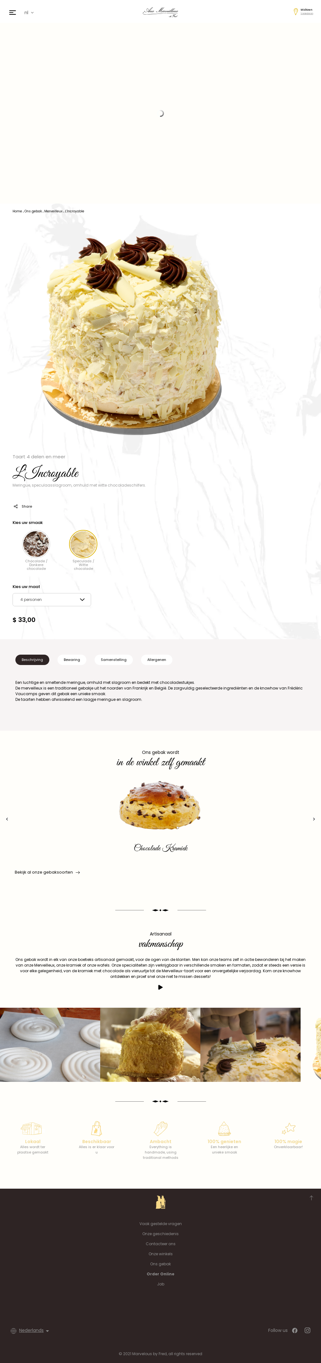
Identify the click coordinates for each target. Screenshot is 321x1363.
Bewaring (72, 659)
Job (160, 1284)
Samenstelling (114, 659)
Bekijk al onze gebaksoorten (47, 872)
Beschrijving (32, 659)
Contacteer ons (161, 1243)
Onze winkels (161, 1254)
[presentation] (7, 819)
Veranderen (307, 13)
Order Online (160, 1274)
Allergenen (156, 659)
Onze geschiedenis (160, 1233)
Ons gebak (160, 1264)
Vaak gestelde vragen (160, 1223)
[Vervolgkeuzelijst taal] (35, 1331)
